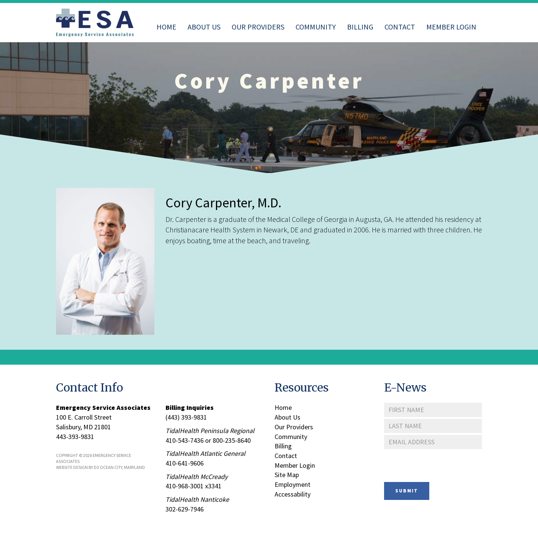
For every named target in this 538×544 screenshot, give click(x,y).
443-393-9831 (75, 436)
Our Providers (258, 26)
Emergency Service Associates (103, 407)
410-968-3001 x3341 (194, 486)
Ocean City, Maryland (122, 467)
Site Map (287, 474)
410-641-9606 (185, 463)
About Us (204, 26)
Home (166, 26)
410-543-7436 (185, 440)
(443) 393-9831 (186, 417)
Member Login (451, 26)
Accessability (292, 494)
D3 (96, 467)
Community (316, 26)
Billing (360, 26)
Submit (406, 491)
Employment (292, 484)
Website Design (72, 467)
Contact (399, 26)
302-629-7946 (185, 509)
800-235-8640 (232, 440)
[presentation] (441, 465)
